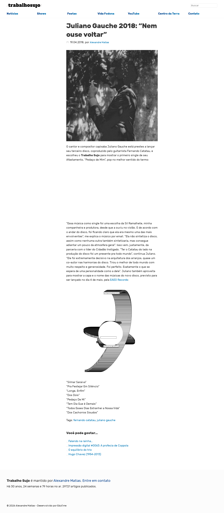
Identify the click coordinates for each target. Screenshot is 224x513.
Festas (72, 13)
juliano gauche (106, 420)
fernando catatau (84, 420)
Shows (41, 13)
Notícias (12, 13)
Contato (193, 13)
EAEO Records (119, 279)
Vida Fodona (106, 13)
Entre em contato (96, 481)
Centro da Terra (168, 13)
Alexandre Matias (99, 42)
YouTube (133, 13)
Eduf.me (61, 505)
